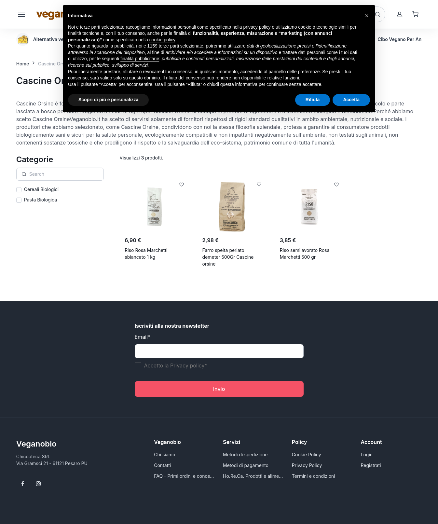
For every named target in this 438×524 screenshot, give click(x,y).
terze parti (169, 45)
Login (367, 454)
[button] (367, 15)
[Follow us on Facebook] (22, 483)
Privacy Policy (307, 465)
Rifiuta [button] (313, 99)
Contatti (162, 465)
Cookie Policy (306, 454)
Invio (219, 389)
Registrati (371, 465)
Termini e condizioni (313, 476)
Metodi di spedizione (245, 454)
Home (22, 63)
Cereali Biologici (41, 189)
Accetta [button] (351, 99)
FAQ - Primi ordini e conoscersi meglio (184, 476)
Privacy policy (187, 365)
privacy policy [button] (257, 27)
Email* (142, 337)
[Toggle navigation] (21, 14)
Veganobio (36, 443)
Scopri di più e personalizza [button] (108, 99)
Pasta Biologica (40, 199)
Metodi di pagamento (245, 465)
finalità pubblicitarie (139, 58)
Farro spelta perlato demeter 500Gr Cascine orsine (228, 257)
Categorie (34, 159)
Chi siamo (164, 454)
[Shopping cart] (415, 14)
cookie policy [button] (162, 39)
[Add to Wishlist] (181, 184)
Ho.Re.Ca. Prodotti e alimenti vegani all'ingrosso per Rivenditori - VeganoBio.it (253, 476)
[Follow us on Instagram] (38, 483)
